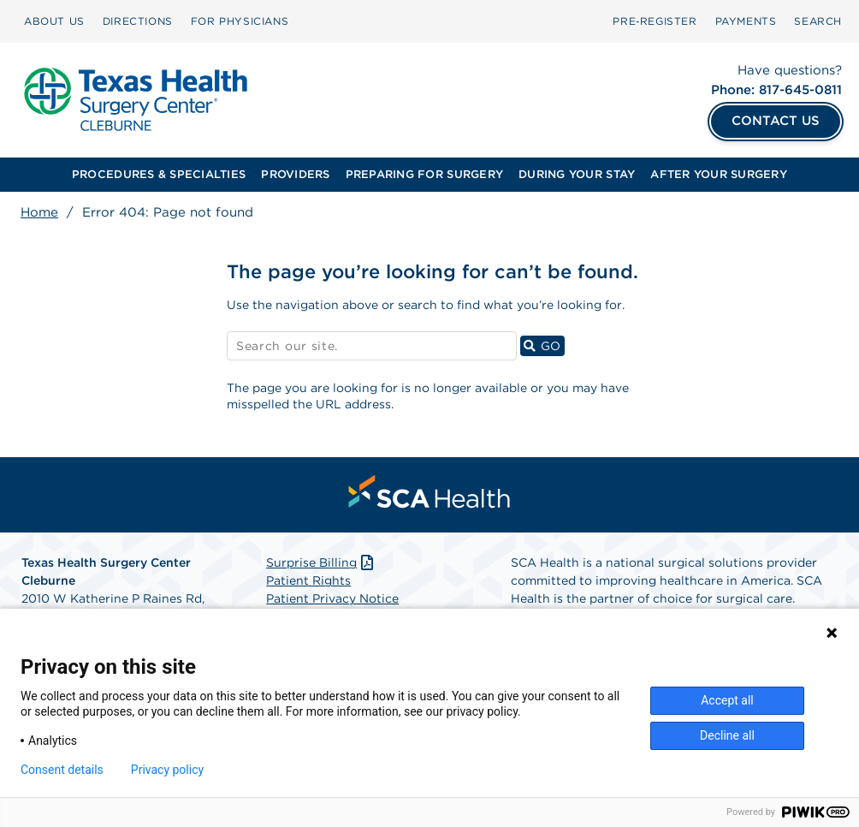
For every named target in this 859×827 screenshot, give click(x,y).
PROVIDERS (295, 174)
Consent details (62, 769)
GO (544, 345)
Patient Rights (308, 580)
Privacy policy (167, 769)
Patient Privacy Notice (332, 598)
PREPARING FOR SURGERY (424, 174)
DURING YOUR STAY (576, 174)
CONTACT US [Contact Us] (776, 120)
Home (39, 212)
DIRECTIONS (138, 21)
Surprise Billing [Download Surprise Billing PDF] (321, 562)
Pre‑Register (654, 21)
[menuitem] (54, 21)
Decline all (727, 735)
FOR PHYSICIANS (239, 21)
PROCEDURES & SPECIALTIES (159, 174)
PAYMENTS (746, 21)
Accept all (727, 700)
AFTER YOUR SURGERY (718, 174)
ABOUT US (54, 21)
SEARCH (818, 21)
